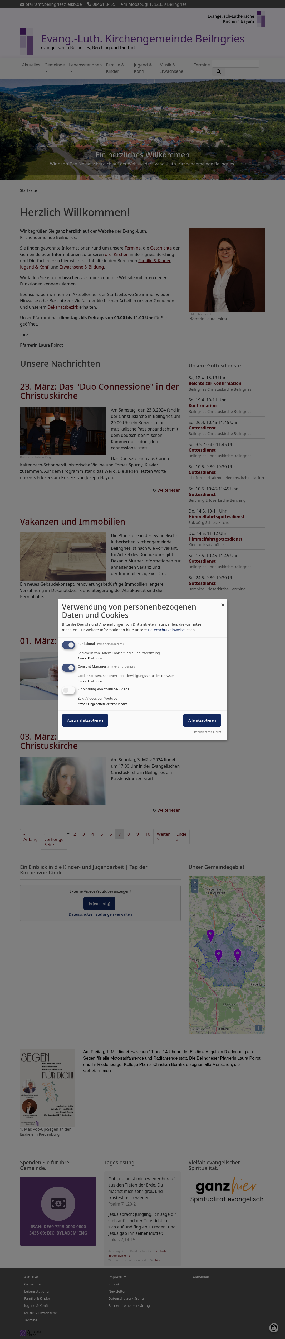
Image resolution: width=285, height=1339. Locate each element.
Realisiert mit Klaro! (207, 732)
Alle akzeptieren (202, 720)
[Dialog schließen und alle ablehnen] (223, 602)
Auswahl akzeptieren (85, 720)
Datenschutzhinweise (166, 629)
